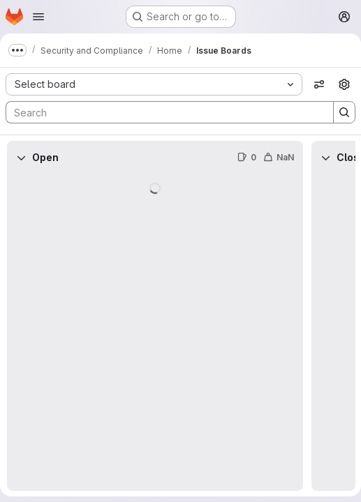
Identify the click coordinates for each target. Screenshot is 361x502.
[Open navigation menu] (38, 17)
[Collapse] (21, 157)
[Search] (162, 112)
